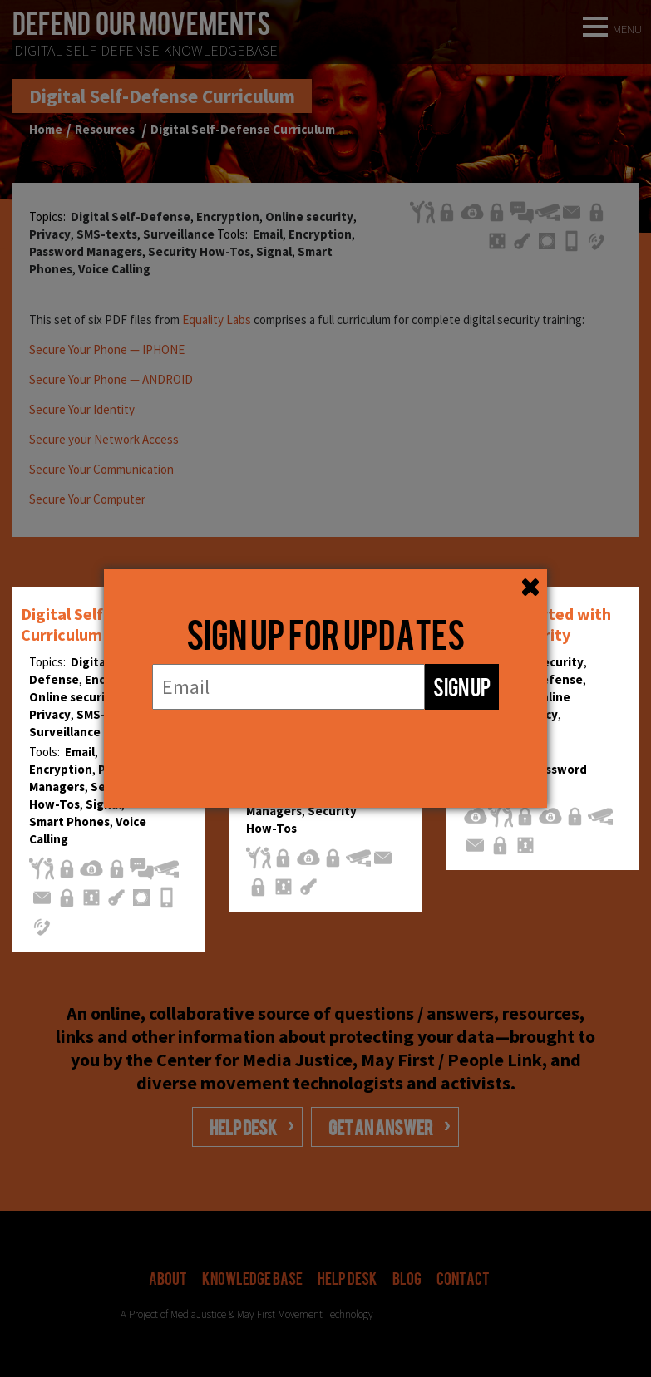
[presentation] (326, 742)
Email (80, 752)
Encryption (60, 769)
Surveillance (65, 732)
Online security (73, 697)
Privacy (50, 714)
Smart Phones (69, 821)
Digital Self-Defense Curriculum (95, 624)
